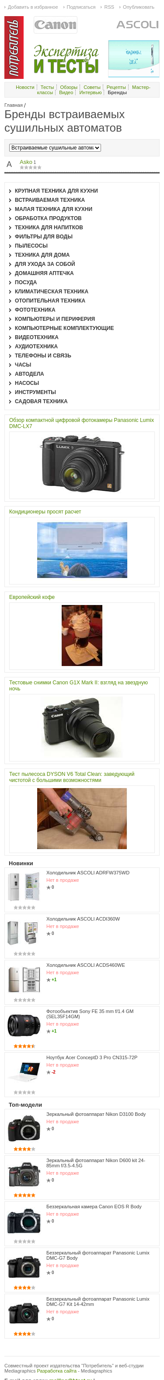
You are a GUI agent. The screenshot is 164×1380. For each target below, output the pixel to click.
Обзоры (69, 87)
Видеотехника (37, 337)
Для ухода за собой (45, 264)
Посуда (26, 282)
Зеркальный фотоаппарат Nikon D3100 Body (96, 1114)
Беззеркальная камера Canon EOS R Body (94, 1206)
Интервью (90, 92)
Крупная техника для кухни (56, 191)
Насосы (27, 383)
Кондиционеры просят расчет (45, 512)
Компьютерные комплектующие (64, 328)
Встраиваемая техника (50, 200)
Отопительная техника (50, 301)
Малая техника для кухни (53, 209)
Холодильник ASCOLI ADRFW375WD (87, 872)
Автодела (29, 374)
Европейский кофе (32, 597)
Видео (66, 92)
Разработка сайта (57, 1370)
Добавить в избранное (33, 7)
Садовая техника (41, 401)
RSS (109, 7)
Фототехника (35, 310)
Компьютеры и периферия (55, 319)
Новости (25, 87)
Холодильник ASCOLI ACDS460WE (85, 965)
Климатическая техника (51, 292)
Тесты (47, 87)
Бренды (117, 92)
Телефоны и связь (43, 356)
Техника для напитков (49, 227)
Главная (13, 105)
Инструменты (35, 392)
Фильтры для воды (44, 237)
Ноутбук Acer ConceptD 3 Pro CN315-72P (91, 1057)
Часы (23, 365)
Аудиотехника (36, 346)
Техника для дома (42, 255)
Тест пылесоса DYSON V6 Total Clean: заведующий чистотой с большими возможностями (71, 777)
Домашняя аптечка (44, 273)
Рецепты (116, 87)
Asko (26, 162)
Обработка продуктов (48, 218)
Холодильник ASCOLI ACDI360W (83, 918)
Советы (92, 87)
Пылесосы (31, 246)
